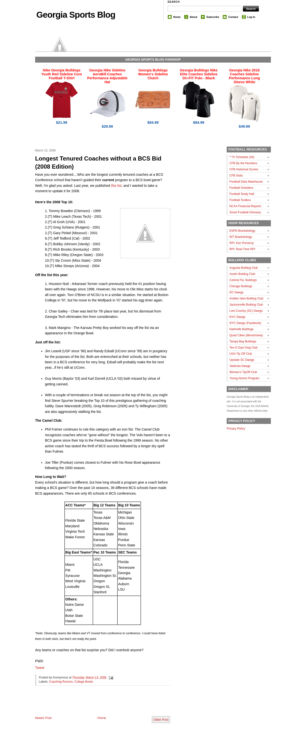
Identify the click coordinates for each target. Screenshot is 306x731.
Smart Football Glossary (245, 212)
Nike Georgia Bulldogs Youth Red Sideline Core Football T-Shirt (61, 74)
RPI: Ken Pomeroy (241, 243)
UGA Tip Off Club (240, 353)
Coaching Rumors (61, 681)
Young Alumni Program (244, 378)
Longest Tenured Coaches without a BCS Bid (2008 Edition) (98, 162)
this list (116, 186)
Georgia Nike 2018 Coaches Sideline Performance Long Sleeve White (244, 76)
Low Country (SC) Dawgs (246, 310)
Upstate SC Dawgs (241, 360)
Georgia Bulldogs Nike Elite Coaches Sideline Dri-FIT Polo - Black (198, 74)
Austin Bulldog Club (242, 274)
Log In (251, 16)
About (193, 16)
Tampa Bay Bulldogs (242, 341)
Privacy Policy (236, 428)
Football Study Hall (241, 194)
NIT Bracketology (240, 237)
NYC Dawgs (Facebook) (245, 323)
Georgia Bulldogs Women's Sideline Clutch (153, 74)
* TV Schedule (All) (241, 157)
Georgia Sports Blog (75, 14)
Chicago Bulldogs (240, 286)
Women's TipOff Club (243, 372)
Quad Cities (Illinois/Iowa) (246, 335)
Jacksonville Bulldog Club (246, 304)
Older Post (160, 719)
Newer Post (43, 718)
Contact (233, 16)
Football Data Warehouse (246, 181)
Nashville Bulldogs (241, 329)
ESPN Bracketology (242, 230)
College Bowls (83, 681)
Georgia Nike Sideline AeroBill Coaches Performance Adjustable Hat (107, 76)
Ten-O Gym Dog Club (243, 347)
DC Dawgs (236, 292)
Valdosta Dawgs (239, 366)
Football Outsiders (241, 188)
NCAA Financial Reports (245, 206)
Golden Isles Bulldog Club (246, 298)
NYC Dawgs (237, 317)
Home (177, 16)
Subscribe (212, 16)
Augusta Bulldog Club (243, 268)
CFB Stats (236, 175)
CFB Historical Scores (243, 169)
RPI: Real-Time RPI (242, 249)
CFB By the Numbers (243, 163)
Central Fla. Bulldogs (243, 280)
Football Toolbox (240, 200)
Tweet (39, 668)
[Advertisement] (92, 704)
